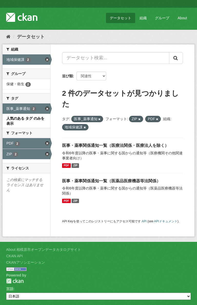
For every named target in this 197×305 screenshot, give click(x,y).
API (144, 221)
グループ (162, 18)
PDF (66, 165)
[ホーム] (8, 36)
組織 (143, 18)
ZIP (75, 165)
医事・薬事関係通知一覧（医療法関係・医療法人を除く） (115, 145)
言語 (9, 289)
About (182, 18)
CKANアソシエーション (25, 262)
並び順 (67, 76)
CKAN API (14, 256)
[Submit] (176, 58)
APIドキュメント (166, 221)
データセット (120, 18)
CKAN (15, 281)
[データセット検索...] (115, 58)
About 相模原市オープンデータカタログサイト (43, 249)
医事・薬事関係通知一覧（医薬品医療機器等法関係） (111, 181)
